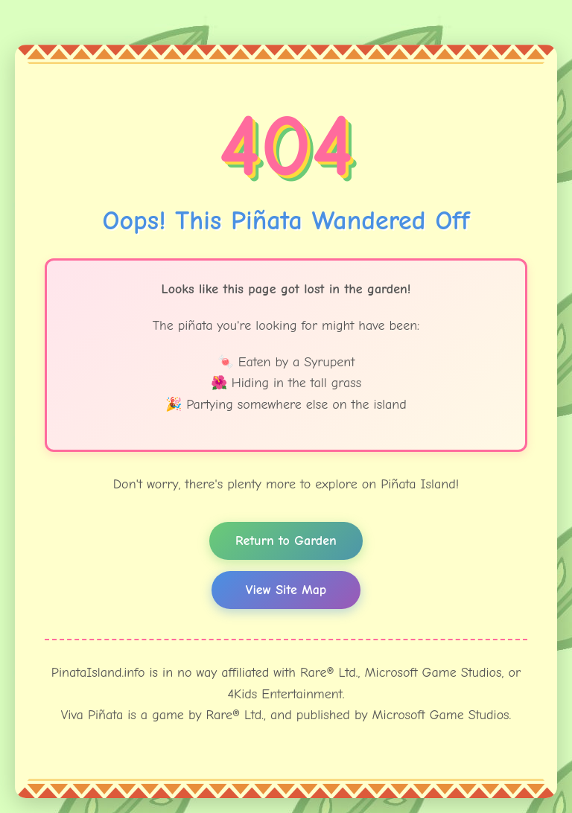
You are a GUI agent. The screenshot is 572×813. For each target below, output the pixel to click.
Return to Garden (286, 541)
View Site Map (286, 590)
